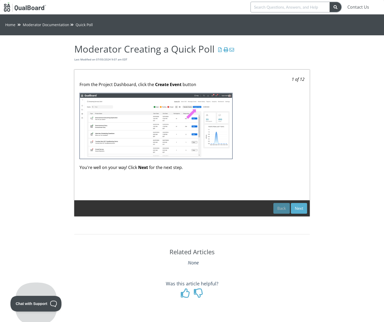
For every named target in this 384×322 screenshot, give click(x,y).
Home (10, 24)
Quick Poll (84, 24)
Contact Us (358, 7)
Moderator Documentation (46, 24)
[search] (290, 7)
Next (299, 208)
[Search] (336, 7)
